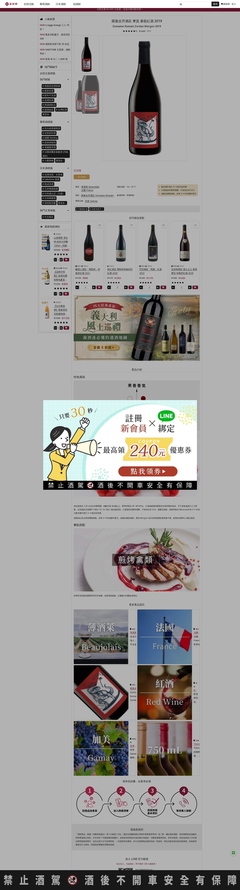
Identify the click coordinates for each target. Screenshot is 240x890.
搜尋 (215, 3)
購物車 (225, 3)
